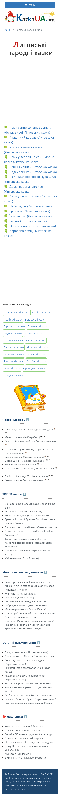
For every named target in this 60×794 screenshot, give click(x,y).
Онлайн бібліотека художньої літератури (29, 734)
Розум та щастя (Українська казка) (24, 480)
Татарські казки (13, 361)
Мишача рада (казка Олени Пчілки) (25, 609)
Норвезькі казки (14, 354)
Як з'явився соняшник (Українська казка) (28, 695)
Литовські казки (14, 347)
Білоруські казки (35, 319)
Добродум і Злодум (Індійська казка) (26, 605)
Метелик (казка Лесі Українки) (22, 437)
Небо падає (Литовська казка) (31, 206)
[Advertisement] (30, 92)
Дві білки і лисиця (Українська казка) (26, 476)
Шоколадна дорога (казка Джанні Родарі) (29, 429)
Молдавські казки (37, 347)
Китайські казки (36, 340)
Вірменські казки (14, 326)
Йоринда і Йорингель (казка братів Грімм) (29, 620)
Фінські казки (12, 368)
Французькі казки (34, 368)
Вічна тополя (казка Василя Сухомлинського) (31, 527)
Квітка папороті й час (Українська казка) (28, 683)
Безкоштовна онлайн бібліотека (24, 726)
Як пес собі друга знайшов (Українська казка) (31, 441)
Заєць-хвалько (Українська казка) (24, 456)
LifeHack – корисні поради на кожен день (29, 742)
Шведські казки (13, 375)
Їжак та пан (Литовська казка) (31, 216)
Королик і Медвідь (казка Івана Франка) (28, 515)
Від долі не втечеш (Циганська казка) (26, 652)
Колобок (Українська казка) (20, 464)
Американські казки (16, 312)
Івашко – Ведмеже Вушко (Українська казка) (30, 699)
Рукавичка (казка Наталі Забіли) (23, 511)
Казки (8, 29)
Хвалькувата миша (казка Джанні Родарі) (28, 702)
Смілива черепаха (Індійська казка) (25, 601)
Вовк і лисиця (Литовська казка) (33, 167)
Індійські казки (13, 333)
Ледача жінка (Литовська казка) (33, 172)
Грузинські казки (38, 326)
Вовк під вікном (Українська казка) (25, 460)
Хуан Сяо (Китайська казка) (20, 593)
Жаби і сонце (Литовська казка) (32, 226)
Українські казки (36, 361)
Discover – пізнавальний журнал (24, 738)
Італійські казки (13, 340)
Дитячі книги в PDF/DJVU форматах (25, 757)
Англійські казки (41, 312)
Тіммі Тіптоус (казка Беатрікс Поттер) (26, 538)
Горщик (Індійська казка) (19, 597)
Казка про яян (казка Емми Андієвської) (27, 582)
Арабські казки (13, 319)
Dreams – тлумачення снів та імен (24, 730)
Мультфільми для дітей (18, 753)
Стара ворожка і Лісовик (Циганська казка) (29, 468)
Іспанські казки (34, 333)
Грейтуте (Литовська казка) (29, 211)
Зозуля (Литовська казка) (28, 221)
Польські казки (36, 354)
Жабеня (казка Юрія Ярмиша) (22, 558)
